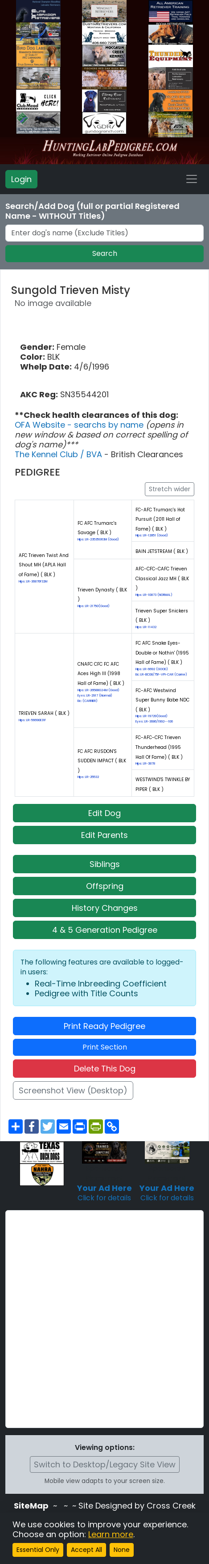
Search (104, 253)
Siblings (105, 864)
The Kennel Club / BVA (59, 454)
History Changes (105, 908)
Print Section (104, 1047)
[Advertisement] (104, 1319)
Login (21, 179)
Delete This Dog (104, 1068)
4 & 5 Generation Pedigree (104, 929)
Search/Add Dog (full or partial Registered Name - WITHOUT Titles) (92, 211)
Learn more (110, 1534)
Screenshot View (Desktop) (73, 1090)
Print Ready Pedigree (104, 1026)
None (122, 1549)
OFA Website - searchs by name (80, 424)
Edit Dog (104, 813)
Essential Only (37, 1549)
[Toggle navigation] (192, 178)
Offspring (104, 886)
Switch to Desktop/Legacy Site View (105, 1464)
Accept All (86, 1549)
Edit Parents (104, 835)
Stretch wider (169, 488)
